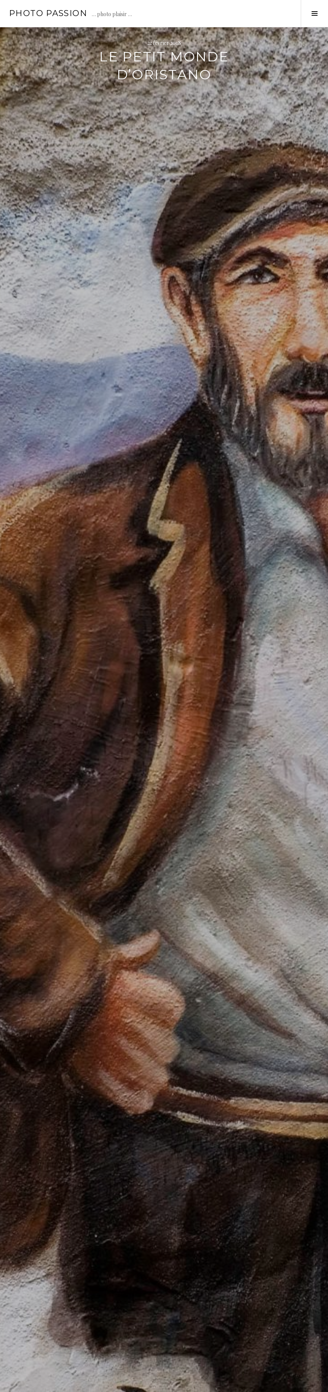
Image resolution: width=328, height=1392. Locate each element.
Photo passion (48, 13)
